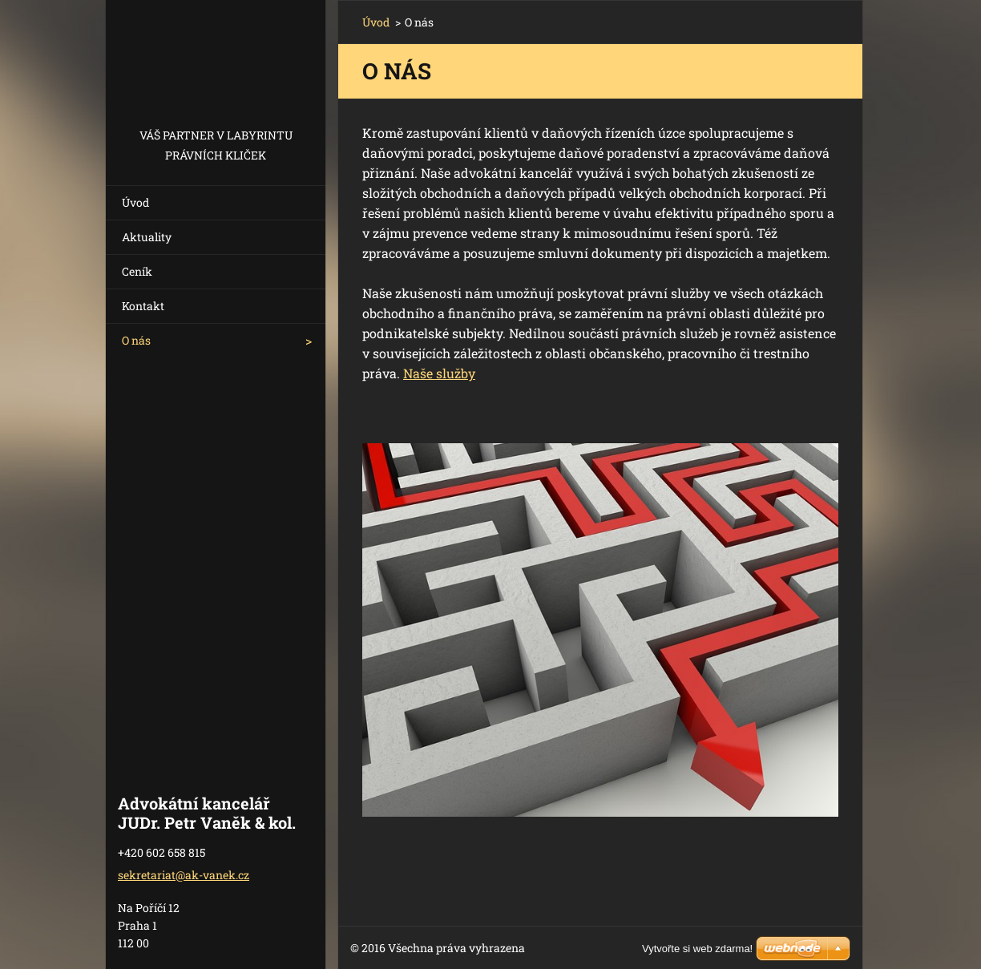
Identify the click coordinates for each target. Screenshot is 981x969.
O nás (136, 340)
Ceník (137, 271)
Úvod (135, 202)
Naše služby (439, 373)
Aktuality (147, 236)
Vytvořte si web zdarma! (697, 949)
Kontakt (143, 305)
